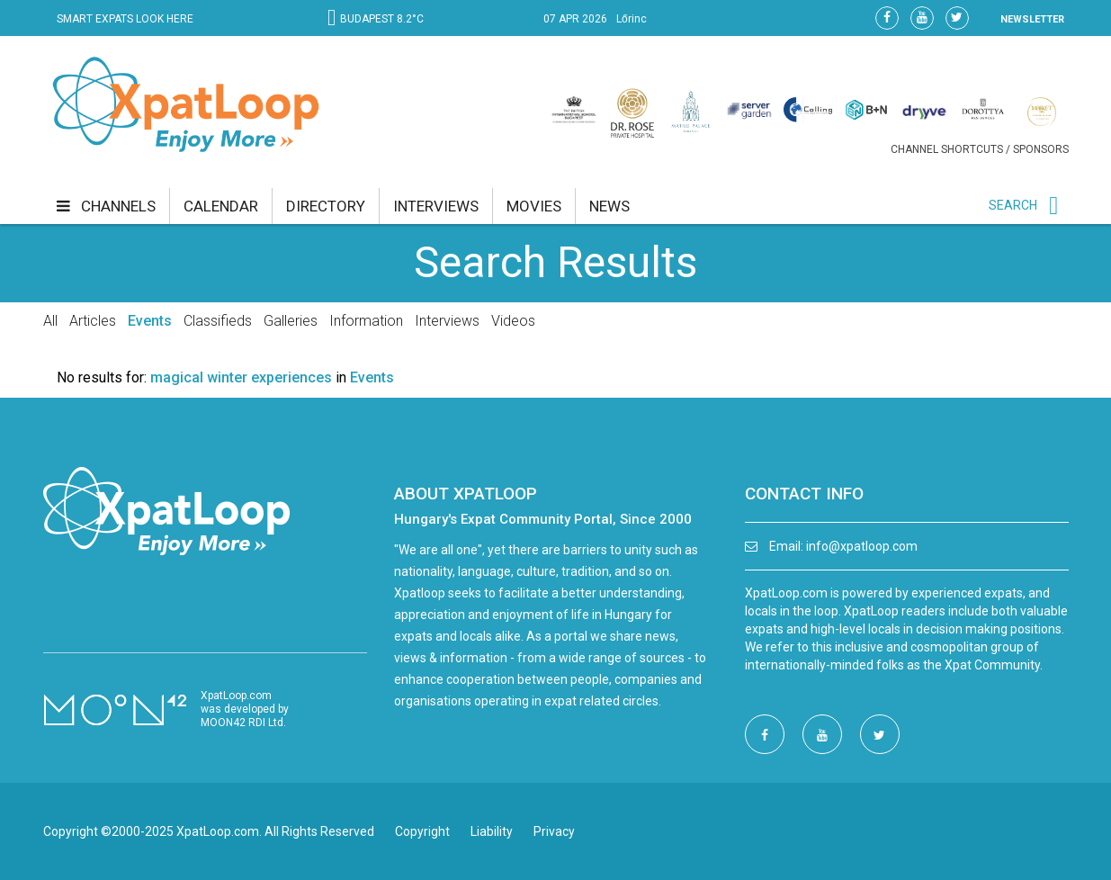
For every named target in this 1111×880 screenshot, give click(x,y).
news (609, 206)
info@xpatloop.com (862, 546)
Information (366, 320)
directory (325, 206)
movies (533, 206)
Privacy (554, 831)
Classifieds (218, 320)
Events (150, 320)
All (50, 320)
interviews (436, 206)
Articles (92, 320)
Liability (491, 831)
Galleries (291, 320)
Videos (513, 320)
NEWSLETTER (1032, 19)
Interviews (447, 320)
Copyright (422, 831)
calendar (221, 206)
